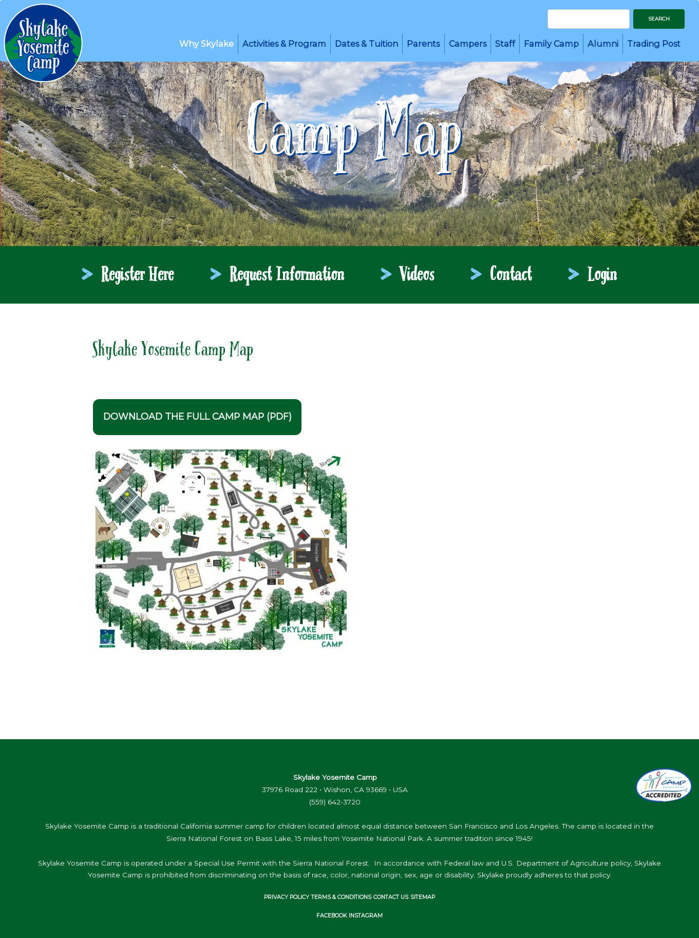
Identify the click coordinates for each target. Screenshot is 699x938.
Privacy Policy (286, 897)
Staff (505, 44)
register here (138, 276)
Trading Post (654, 44)
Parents (423, 44)
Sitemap (422, 897)
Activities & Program (284, 44)
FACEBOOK (331, 915)
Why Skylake (206, 44)
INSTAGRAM (366, 915)
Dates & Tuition (366, 44)
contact (511, 276)
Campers (467, 44)
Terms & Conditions (341, 897)
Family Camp (551, 44)
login (602, 276)
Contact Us (390, 897)
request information (287, 276)
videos (417, 276)
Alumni (603, 44)
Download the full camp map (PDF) (197, 416)
